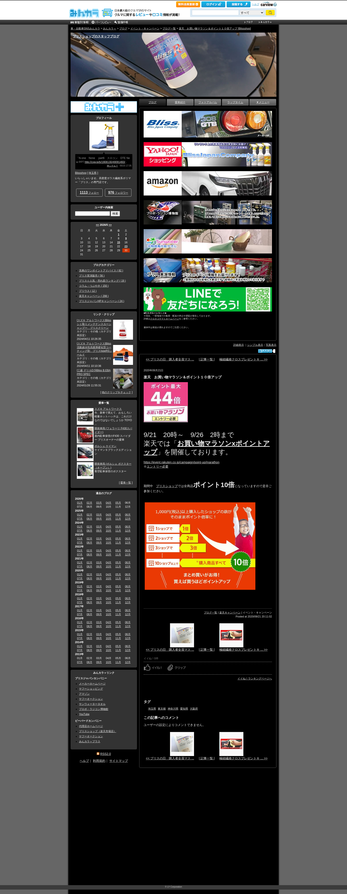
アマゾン (84, 693)
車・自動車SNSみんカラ (85, 28)
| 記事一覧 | (206, 359)
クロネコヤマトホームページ (164, 318)
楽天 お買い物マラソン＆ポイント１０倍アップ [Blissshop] (215, 28)
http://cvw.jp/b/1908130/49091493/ (105, 162)
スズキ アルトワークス (108, 408)
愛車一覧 (125, 482)
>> (110, 224)
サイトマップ (118, 760)
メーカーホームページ (92, 683)
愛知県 (184, 708)
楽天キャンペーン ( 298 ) (94, 296)
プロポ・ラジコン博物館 (93, 709)
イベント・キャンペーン (145, 28)
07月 (80, 518)
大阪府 (194, 708)
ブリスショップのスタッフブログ (96, 36)
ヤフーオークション (91, 698)
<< (97, 224)
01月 (80, 502)
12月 (128, 518)
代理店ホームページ (91, 726)
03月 (99, 502)
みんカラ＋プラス (89, 741)
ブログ (123, 28)
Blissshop (80, 172)
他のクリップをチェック (116, 392)
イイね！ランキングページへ (254, 678)
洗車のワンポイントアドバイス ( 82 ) (101, 270)
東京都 (162, 708)
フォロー (89, 192)
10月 (108, 518)
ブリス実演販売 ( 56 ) (91, 275)
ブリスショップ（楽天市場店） (97, 731)
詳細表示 (238, 344)
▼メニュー (263, 102)
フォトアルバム (208, 102)
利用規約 (99, 760)
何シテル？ (112, 165)
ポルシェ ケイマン (105, 446)
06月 (128, 514)
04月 (108, 502)
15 (118, 242)
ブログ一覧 (169, 28)
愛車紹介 (180, 102)
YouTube (84, 714)
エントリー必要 (157, 466)
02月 (89, 502)
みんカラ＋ (109, 28)
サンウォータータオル (92, 704)
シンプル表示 (255, 344)
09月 (99, 518)
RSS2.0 (105, 754)
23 (126, 246)
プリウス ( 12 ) (87, 290)
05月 (118, 502)
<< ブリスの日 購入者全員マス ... (170, 359)
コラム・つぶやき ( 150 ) (94, 285)
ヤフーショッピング (91, 688)
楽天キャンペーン (230, 612)
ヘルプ (255, 4)
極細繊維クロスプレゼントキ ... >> (243, 359)
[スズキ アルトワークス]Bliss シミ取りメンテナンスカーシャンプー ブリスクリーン (94, 324)
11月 (118, 518)
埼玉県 (152, 708)
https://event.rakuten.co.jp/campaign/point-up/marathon (181, 462)
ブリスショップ (167, 486)
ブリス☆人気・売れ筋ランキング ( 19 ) (102, 280)
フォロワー (118, 192)
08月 (89, 518)
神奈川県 (173, 708)
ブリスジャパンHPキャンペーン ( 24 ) (101, 301)
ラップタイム (235, 102)
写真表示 (271, 344)
